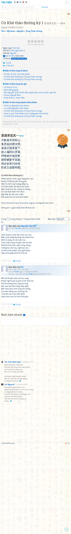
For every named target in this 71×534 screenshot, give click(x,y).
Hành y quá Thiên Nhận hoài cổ (17, 143)
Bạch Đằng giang (11, 120)
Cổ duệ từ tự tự (10, 117)
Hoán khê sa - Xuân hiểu (14, 127)
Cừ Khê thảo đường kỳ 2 (14, 106)
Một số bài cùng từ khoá (15, 101)
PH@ (17, 360)
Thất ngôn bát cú (17, 80)
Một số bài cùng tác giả (15, 114)
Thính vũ (7, 135)
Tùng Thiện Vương (33, 106)
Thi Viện (6, 2)
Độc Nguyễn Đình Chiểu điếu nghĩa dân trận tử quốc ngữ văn (30, 122)
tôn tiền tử (60, 151)
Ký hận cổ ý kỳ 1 (10, 104)
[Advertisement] (35, 29)
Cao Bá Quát (23, 104)
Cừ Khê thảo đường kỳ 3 (14, 109)
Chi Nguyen (9, 473)
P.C (22, 355)
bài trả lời (8, 85)
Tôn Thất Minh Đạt (12, 450)
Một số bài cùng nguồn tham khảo (20, 132)
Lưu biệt (7, 138)
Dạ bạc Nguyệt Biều (12, 125)
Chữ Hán (16, 78)
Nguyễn (13, 83)
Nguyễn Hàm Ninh (20, 135)
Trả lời (8, 92)
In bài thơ (10, 95)
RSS (67, 532)
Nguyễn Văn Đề (29, 314)
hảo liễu (13, 151)
